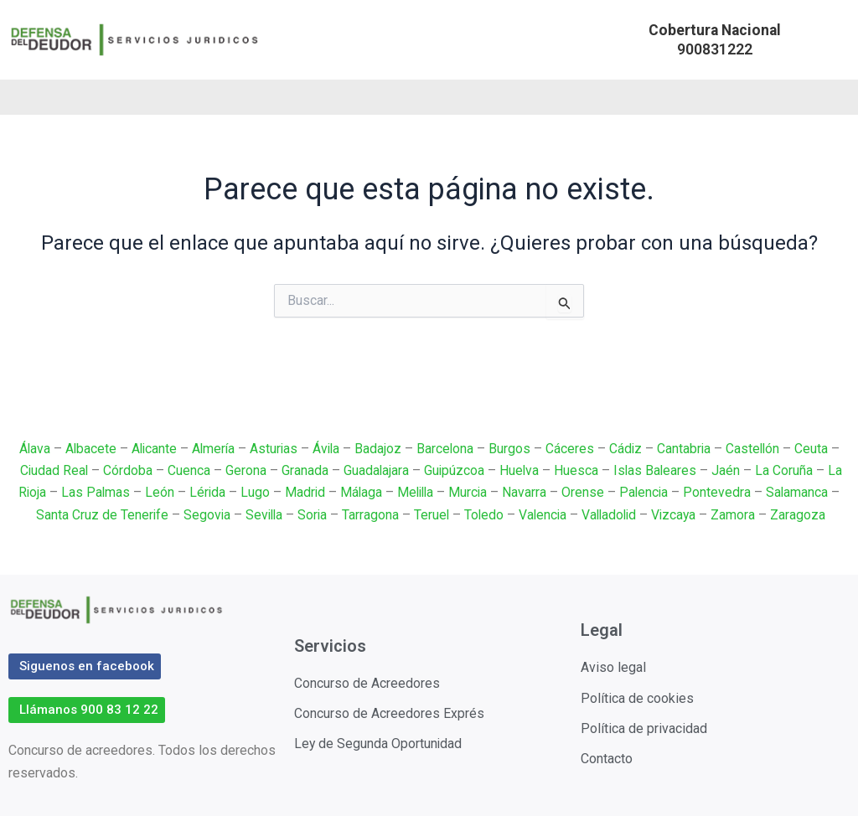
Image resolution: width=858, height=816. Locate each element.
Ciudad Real (51, 470)
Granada (303, 470)
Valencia (543, 515)
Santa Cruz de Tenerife (96, 515)
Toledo (483, 515)
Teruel (430, 515)
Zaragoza (804, 515)
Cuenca (187, 470)
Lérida (204, 492)
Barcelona (447, 449)
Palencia (648, 492)
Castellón (757, 449)
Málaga (360, 492)
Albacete (86, 449)
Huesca (577, 470)
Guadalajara (375, 470)
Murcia (470, 492)
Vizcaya (679, 515)
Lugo (252, 492)
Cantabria (687, 449)
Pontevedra (722, 492)
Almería (211, 449)
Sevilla (260, 515)
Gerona (244, 470)
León (156, 492)
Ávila (327, 449)
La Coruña (786, 470)
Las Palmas (92, 492)
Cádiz (628, 449)
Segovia (201, 515)
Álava (29, 449)
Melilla (416, 492)
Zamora (739, 515)
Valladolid (612, 515)
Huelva (519, 470)
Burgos (512, 449)
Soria (310, 515)
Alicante (150, 449)
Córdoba (126, 470)
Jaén (728, 470)
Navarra (527, 492)
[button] (715, 40)
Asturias (273, 449)
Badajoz (379, 449)
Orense (586, 492)
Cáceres (572, 449)
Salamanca (802, 492)
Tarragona (368, 515)
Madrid (302, 492)
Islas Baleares (656, 470)
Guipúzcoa (453, 470)
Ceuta (817, 449)
